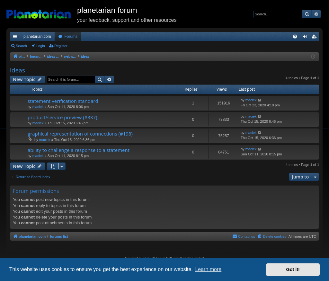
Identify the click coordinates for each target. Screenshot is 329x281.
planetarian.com (37, 36)
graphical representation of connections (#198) (80, 133)
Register (60, 46)
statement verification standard (63, 101)
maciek (38, 107)
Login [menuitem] (306, 37)
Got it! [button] (293, 269)
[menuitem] (295, 36)
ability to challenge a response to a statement (78, 150)
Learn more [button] (208, 269)
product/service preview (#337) (62, 117)
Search (21, 46)
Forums (70, 36)
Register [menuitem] (315, 37)
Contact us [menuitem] (243, 236)
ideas (17, 70)
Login (40, 46)
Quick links (16, 37)
